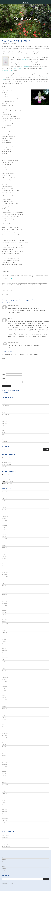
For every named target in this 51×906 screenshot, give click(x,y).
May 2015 (4, 719)
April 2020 (4, 587)
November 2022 (5, 518)
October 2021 (4, 547)
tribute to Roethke (11, 279)
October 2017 (4, 654)
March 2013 (4, 777)
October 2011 (4, 815)
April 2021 (4, 561)
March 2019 (4, 616)
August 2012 (4, 793)
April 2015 (4, 722)
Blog (2, 857)
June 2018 (4, 637)
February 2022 (4, 538)
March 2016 (4, 697)
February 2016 (4, 699)
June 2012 (4, 798)
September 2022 (5, 522)
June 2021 (4, 556)
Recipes (3, 432)
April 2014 (4, 748)
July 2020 (4, 581)
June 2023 (4, 502)
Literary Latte (4, 839)
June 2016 (4, 690)
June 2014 (4, 744)
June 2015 (4, 717)
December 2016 (5, 677)
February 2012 (4, 806)
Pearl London (8, 284)
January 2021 (4, 567)
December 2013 (5, 757)
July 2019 (4, 607)
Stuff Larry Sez (4, 434)
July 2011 (4, 822)
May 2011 (4, 827)
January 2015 (4, 728)
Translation (7, 474)
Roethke (24, 284)
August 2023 (4, 498)
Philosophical (4, 423)
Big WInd (18, 283)
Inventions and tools (5, 414)
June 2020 (4, 583)
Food (3, 410)
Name (4, 374)
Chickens (3, 403)
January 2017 (4, 675)
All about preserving (5, 835)
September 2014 (5, 737)
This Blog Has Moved (6, 457)
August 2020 (4, 578)
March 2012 (4, 804)
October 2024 (4, 493)
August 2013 (4, 766)
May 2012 (4, 800)
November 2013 (5, 760)
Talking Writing (5, 844)
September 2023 (5, 496)
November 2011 (5, 813)
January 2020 (4, 594)
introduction (44, 64)
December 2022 (5, 516)
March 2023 (4, 509)
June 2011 (4, 824)
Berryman (14, 283)
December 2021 (5, 543)
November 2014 (5, 733)
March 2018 (4, 643)
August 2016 (4, 686)
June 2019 (4, 610)
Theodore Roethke (29, 284)
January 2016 (4, 701)
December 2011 (5, 811)
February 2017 (4, 672)
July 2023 (4, 500)
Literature (4, 419)
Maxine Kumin (17, 68)
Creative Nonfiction (5, 405)
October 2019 (4, 601)
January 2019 (4, 621)
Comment (5, 358)
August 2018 (4, 632)
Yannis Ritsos (4, 466)
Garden (3, 412)
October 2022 (4, 520)
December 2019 (5, 596)
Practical (3, 427)
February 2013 (4, 780)
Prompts (3, 866)
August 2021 (4, 552)
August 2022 (4, 525)
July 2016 (4, 688)
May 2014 (4, 746)
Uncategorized (4, 441)
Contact (3, 870)
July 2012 (4, 795)
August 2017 (4, 659)
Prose (3, 430)
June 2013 (4, 771)
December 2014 (5, 730)
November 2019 (5, 599)
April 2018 (4, 641)
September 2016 (5, 684)
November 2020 (5, 572)
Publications (4, 859)
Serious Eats (4, 841)
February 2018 (4, 645)
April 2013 (4, 775)
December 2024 (5, 491)
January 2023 (4, 514)
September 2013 (5, 764)
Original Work (4, 421)
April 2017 (4, 668)
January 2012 (4, 809)
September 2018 (5, 630)
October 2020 (4, 574)
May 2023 (4, 505)
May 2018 (4, 639)
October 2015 (4, 708)
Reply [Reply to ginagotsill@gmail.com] (9, 314)
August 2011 (4, 820)
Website (4, 382)
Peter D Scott (4, 476)
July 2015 (4, 715)
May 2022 (4, 531)
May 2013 (4, 773)
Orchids (43, 283)
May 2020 (4, 585)
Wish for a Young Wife (38, 284)
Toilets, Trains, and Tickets (6, 459)
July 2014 (4, 742)
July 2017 (4, 661)
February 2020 (4, 592)
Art (2, 401)
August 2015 (4, 713)
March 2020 (4, 590)
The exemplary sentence (6, 462)
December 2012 (5, 784)
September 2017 (5, 657)
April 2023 (4, 507)
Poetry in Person (25, 59)
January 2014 (4, 755)
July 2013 (4, 768)
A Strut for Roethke (8, 283)
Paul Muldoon (44, 68)
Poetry (17, 43)
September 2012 (5, 791)
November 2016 (5, 679)
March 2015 (4, 724)
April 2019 (4, 614)
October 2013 (4, 762)
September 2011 (5, 818)
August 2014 (4, 739)
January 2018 (4, 648)
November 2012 (5, 786)
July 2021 (4, 554)
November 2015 (5, 706)
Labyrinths (4, 416)
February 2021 (4, 565)
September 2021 (5, 549)
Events (3, 407)
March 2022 (4, 536)
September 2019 (5, 603)
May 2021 (4, 558)
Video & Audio (4, 861)
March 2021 (4, 563)
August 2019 (4, 605)
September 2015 (5, 710)
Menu (26, 2)
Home (3, 855)
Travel (3, 439)
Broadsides (4, 868)
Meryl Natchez (25, 18)
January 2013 (4, 782)
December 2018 (5, 623)
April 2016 (4, 695)
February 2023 (4, 511)
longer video (26, 66)
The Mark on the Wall (6, 846)
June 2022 (4, 529)
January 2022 (4, 540)
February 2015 (4, 726)
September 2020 (5, 576)
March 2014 (4, 751)
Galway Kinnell (27, 283)
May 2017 (4, 666)
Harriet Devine (4, 837)
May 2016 (4, 692)
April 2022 (4, 534)
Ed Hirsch (11, 70)
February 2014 (4, 753)
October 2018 (4, 628)
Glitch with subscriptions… (7, 464)
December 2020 (5, 569)
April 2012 (4, 802)
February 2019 (4, 619)
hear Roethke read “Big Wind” (24, 277)
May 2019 (4, 612)
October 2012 (4, 789)
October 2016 (4, 681)
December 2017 (5, 650)
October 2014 (4, 735)
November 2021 (5, 545)
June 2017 (4, 663)
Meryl (13, 43)
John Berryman (33, 283)
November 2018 (5, 625)
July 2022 (4, 527)
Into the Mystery (8, 479)
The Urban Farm (5, 436)
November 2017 (5, 652)
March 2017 (4, 670)
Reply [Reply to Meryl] (9, 338)
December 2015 (5, 704)
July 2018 (4, 634)
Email (4, 378)
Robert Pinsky (5, 70)
